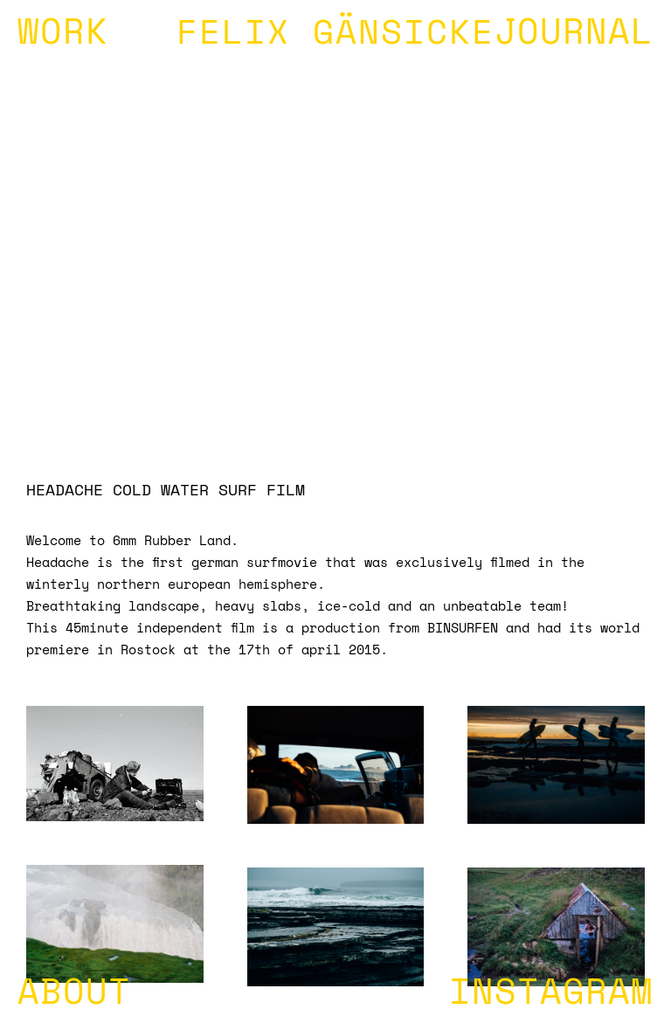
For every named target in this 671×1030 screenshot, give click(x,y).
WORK (62, 34)
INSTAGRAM (551, 995)
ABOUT (74, 995)
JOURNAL (574, 34)
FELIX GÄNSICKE (335, 35)
